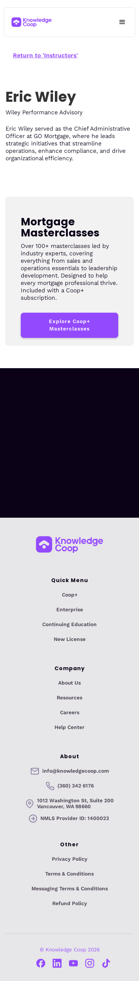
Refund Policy (69, 904)
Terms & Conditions (69, 874)
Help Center (69, 727)
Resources (69, 698)
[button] (122, 22)
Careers (69, 713)
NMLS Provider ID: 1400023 (74, 818)
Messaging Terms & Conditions (70, 889)
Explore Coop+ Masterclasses (69, 325)
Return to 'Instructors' (45, 55)
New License (70, 639)
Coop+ (69, 595)
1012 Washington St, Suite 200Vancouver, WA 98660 (75, 804)
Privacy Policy (69, 859)
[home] (31, 22)
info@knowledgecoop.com (75, 771)
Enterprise (69, 610)
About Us (69, 683)
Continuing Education (69, 625)
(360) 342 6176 (75, 786)
